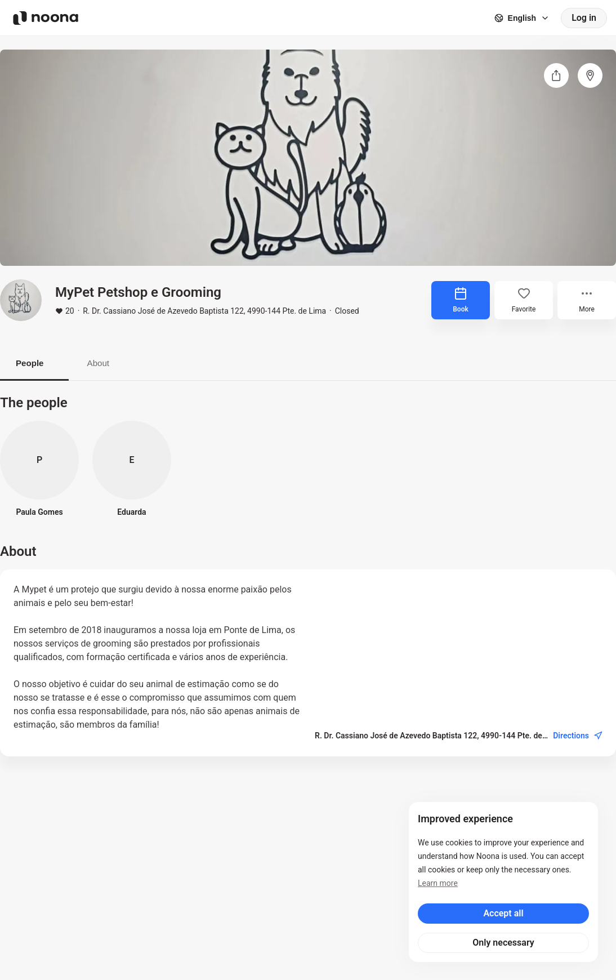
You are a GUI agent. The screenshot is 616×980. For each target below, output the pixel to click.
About (112, 363)
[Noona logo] (45, 18)
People (34, 363)
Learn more (438, 883)
